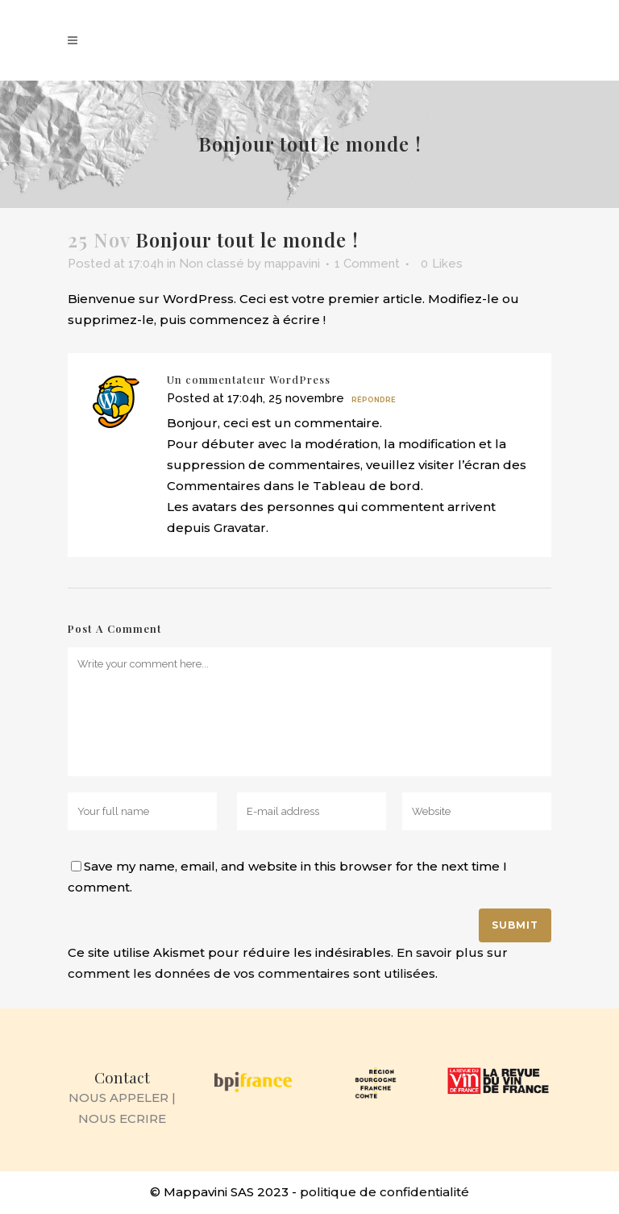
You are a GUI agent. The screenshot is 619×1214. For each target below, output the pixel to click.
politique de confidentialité (384, 1191)
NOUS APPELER (118, 1097)
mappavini (292, 263)
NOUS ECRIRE (122, 1118)
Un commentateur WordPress (248, 379)
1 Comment (367, 263)
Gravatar (240, 527)
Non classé (211, 263)
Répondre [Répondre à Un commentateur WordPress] (373, 400)
